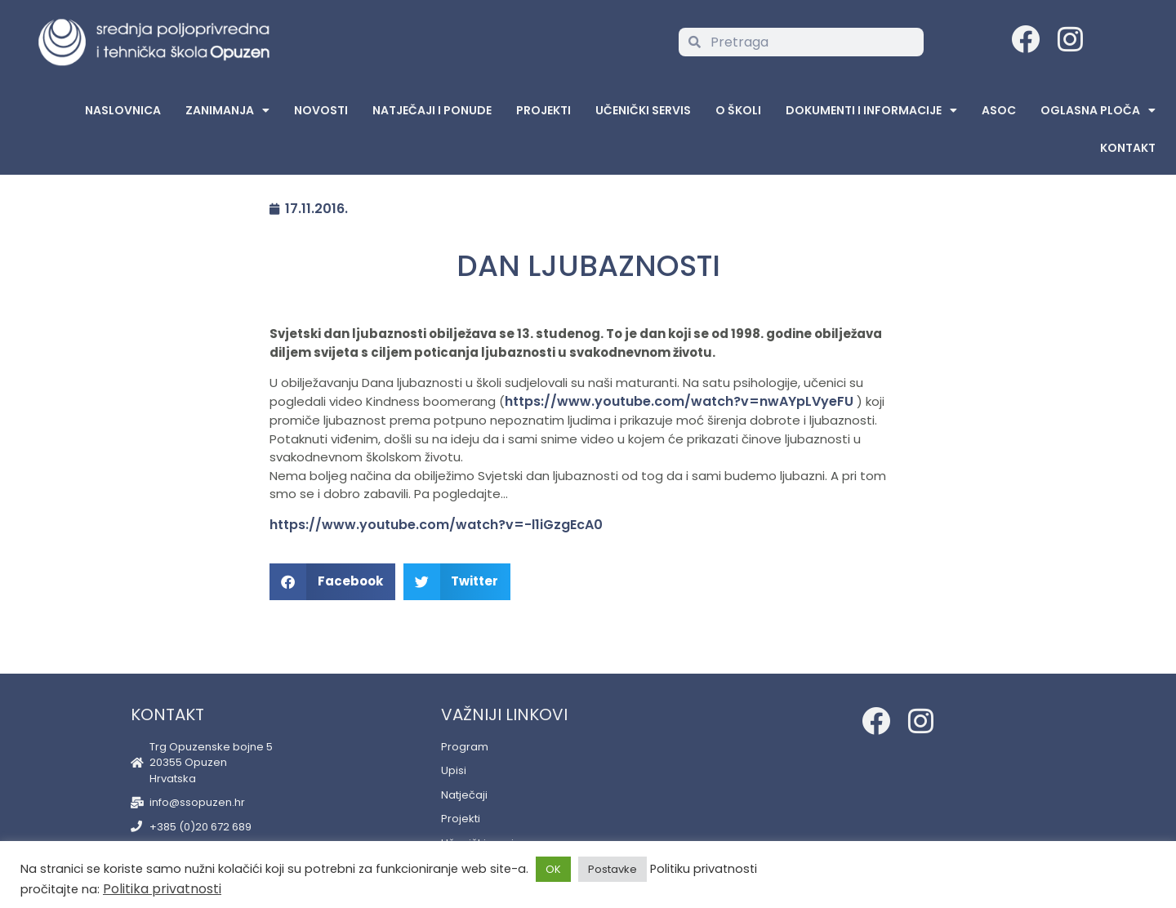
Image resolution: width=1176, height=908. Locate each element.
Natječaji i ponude (432, 110)
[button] (332, 581)
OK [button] (553, 869)
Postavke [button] (612, 869)
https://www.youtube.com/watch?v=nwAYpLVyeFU (679, 401)
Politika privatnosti (162, 888)
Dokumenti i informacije (871, 110)
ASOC (999, 110)
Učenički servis (643, 110)
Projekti (543, 110)
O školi (738, 110)
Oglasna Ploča (1098, 110)
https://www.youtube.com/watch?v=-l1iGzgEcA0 (436, 524)
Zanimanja (227, 110)
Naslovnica (123, 110)
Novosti (321, 110)
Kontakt (1128, 148)
